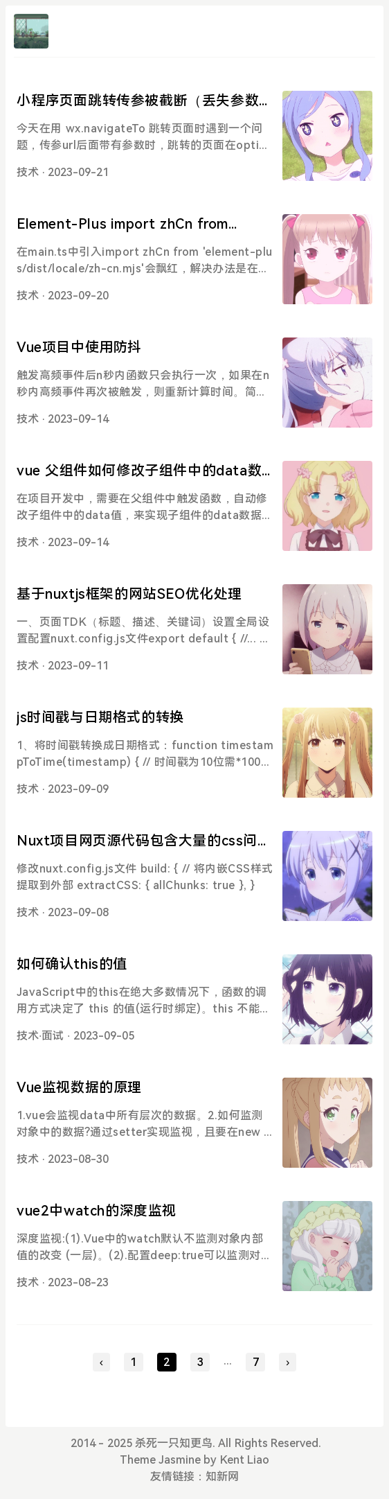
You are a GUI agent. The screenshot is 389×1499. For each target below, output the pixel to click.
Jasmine (180, 1459)
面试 (53, 1035)
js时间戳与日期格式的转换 (100, 717)
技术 (28, 172)
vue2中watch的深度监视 (97, 1210)
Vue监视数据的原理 (79, 1087)
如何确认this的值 (72, 964)
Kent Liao (244, 1459)
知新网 (222, 1476)
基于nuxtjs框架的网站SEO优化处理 (129, 594)
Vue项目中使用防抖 (79, 347)
